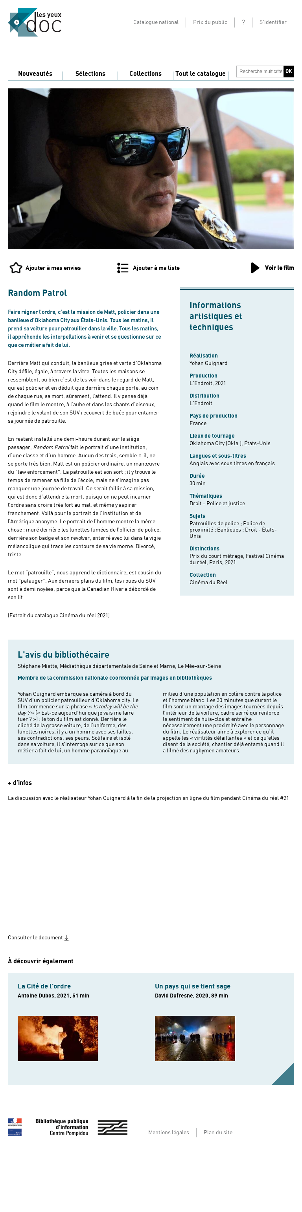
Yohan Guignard (209, 363)
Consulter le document (35, 938)
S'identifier (273, 22)
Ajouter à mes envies (53, 268)
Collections (145, 73)
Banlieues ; (231, 530)
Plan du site (218, 1132)
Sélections (90, 73)
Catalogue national (156, 22)
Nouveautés (35, 73)
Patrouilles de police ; (216, 523)
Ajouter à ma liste (156, 268)
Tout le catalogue (200, 73)
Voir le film (279, 268)
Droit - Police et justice (217, 503)
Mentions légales (168, 1132)
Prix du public (210, 22)
